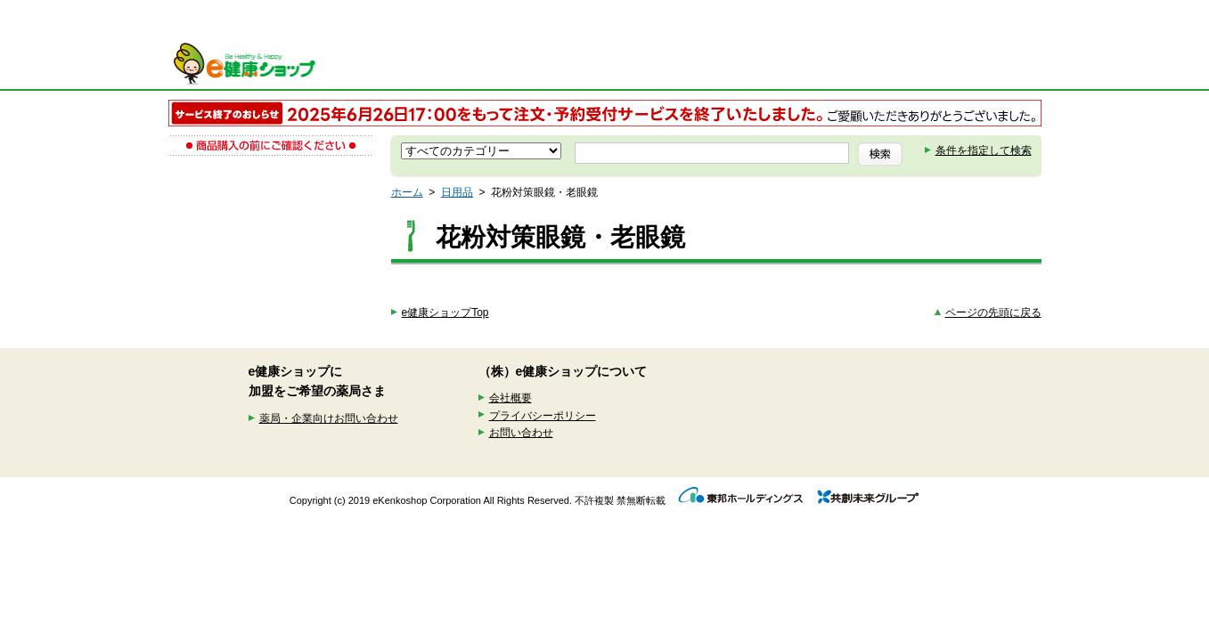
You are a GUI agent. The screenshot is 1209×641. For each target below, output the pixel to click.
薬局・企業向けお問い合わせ (328, 418)
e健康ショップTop (445, 312)
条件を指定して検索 (983, 150)
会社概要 (510, 398)
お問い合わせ (521, 432)
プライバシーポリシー (542, 416)
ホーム (407, 192)
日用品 (457, 192)
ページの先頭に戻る (993, 312)
